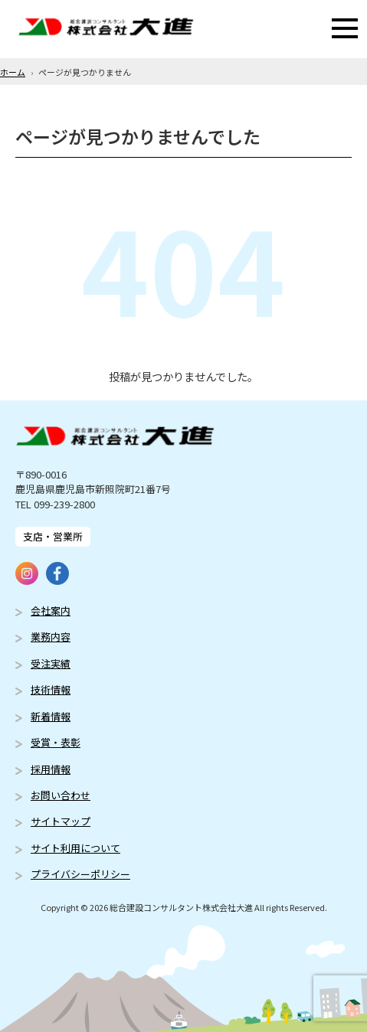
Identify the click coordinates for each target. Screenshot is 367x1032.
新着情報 (50, 716)
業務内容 (50, 636)
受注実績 (50, 663)
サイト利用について (75, 848)
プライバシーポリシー (80, 874)
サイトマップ (60, 821)
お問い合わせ (60, 795)
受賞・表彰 (55, 742)
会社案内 (50, 610)
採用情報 (50, 769)
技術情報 (50, 689)
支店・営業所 (53, 536)
